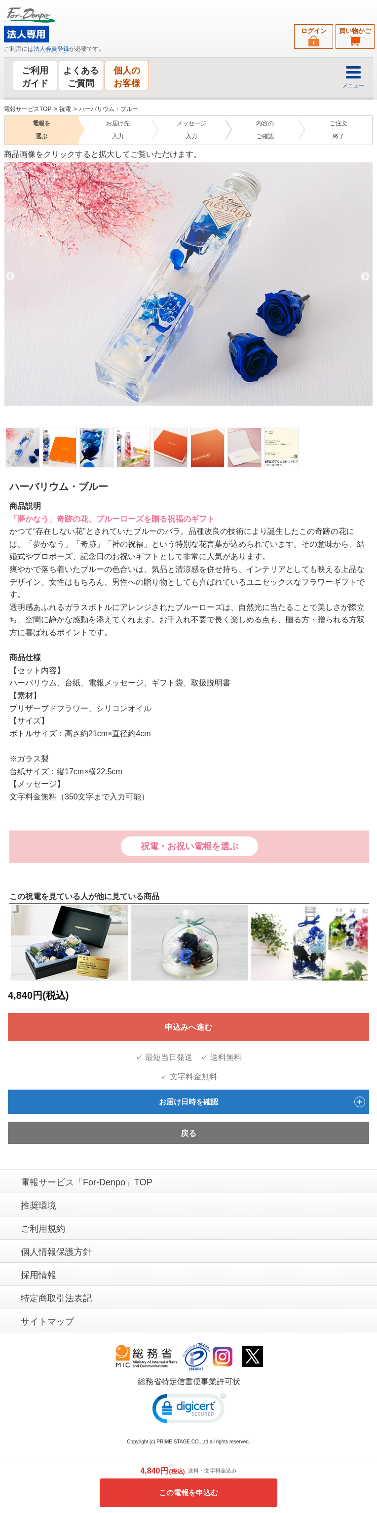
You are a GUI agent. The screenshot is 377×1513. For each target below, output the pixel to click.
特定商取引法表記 (56, 1298)
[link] (189, 1410)
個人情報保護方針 (56, 1252)
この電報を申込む (188, 1492)
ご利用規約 (43, 1229)
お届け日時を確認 (262, 1101)
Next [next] (365, 277)
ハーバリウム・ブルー (108, 109)
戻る (188, 1133)
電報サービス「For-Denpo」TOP (86, 1182)
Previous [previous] (10, 277)
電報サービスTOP (27, 109)
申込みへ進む (188, 1027)
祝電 (65, 109)
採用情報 (38, 1275)
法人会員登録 (51, 48)
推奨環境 (38, 1205)
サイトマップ (47, 1321)
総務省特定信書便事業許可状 (189, 1381)
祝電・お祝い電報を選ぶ (189, 846)
